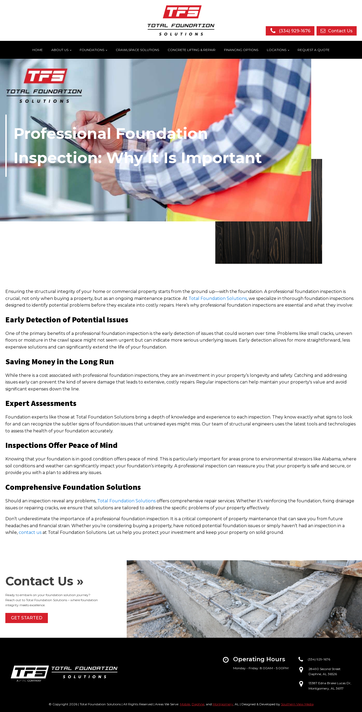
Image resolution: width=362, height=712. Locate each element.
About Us (59, 50)
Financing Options (241, 50)
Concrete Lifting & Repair (191, 50)
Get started (26, 617)
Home (37, 50)
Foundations (92, 50)
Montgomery (223, 704)
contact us (30, 532)
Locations (276, 50)
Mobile (185, 704)
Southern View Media (297, 704)
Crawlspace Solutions (137, 50)
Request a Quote (314, 50)
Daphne (198, 704)
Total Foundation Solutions (217, 298)
